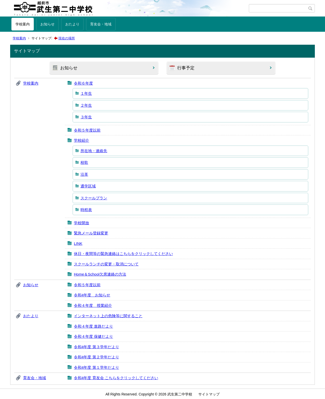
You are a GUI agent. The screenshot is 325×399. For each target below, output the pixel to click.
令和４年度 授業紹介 (93, 305)
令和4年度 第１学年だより (96, 367)
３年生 (86, 117)
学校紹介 (81, 140)
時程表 (86, 210)
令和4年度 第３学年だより (96, 347)
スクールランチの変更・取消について (106, 264)
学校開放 (81, 223)
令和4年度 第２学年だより (96, 357)
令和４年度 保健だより (93, 336)
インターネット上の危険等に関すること (108, 316)
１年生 (86, 93)
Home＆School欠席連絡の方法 (100, 274)
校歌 (84, 162)
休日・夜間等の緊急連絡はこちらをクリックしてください (123, 253)
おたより (72, 24)
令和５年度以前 (87, 130)
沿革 (84, 174)
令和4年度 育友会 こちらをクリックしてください (116, 378)
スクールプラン (93, 198)
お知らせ (47, 24)
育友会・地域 (100, 24)
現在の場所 (66, 38)
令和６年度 (83, 83)
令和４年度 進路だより (93, 326)
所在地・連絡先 (93, 151)
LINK (78, 243)
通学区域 (88, 186)
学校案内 (22, 24)
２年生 (86, 105)
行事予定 (185, 68)
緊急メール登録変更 (91, 233)
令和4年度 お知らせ (92, 295)
